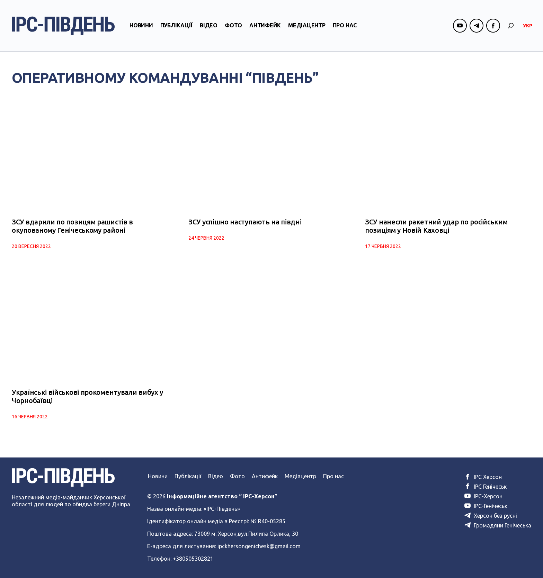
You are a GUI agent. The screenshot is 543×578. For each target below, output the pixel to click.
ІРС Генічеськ (485, 486)
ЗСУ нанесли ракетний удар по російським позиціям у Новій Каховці (436, 226)
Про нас (345, 25)
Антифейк (265, 25)
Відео (208, 25)
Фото (233, 25)
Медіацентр (307, 25)
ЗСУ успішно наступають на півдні (244, 222)
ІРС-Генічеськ (485, 506)
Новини (141, 25)
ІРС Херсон (483, 477)
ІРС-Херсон (483, 496)
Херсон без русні (490, 516)
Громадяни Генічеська (497, 525)
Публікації (176, 25)
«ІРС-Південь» (222, 509)
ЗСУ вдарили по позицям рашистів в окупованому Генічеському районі (72, 226)
